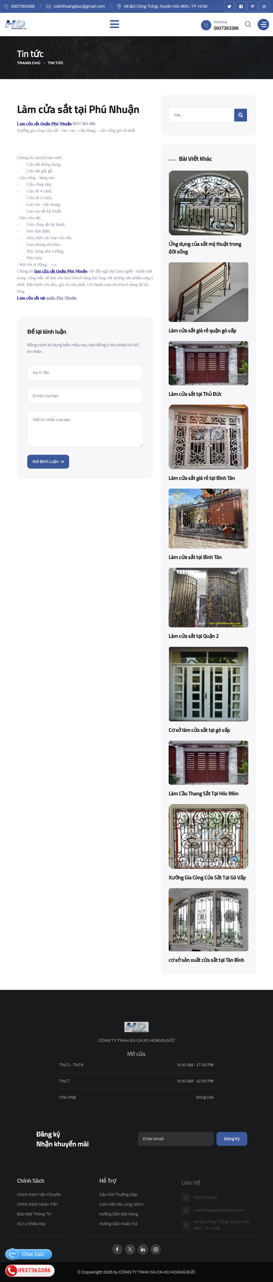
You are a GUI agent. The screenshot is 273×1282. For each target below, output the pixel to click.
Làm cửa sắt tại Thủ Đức (195, 394)
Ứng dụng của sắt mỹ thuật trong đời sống (205, 248)
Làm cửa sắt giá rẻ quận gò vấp (202, 330)
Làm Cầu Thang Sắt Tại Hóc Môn (203, 793)
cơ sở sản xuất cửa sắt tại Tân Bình (206, 960)
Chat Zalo (25, 1254)
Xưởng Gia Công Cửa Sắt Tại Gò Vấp (207, 877)
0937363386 (22, 6)
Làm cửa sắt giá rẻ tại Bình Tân (202, 478)
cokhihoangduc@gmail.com (79, 6)
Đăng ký (232, 1139)
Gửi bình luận (48, 461)
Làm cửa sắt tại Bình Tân (195, 557)
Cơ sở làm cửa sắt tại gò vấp (199, 730)
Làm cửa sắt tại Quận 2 (194, 636)
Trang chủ (28, 63)
